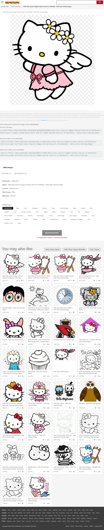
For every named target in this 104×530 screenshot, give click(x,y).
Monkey (76, 513)
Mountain (70, 510)
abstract (63, 212)
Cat (24, 513)
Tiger (93, 513)
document (20, 215)
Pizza (68, 521)
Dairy (14, 521)
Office (78, 518)
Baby (13, 515)
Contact (86, 526)
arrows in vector (26, 212)
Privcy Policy (78, 526)
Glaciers (45, 510)
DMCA (91, 526)
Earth (32, 510)
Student (10, 518)
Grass (49, 510)
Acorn (9, 510)
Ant (9, 513)
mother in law (8, 223)
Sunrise (65, 510)
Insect (67, 513)
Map (53, 518)
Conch (28, 510)
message (7, 219)
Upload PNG (98, 526)
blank (74, 208)
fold (43, 219)
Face (78, 515)
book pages (40, 215)
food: (4, 521)
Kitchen (59, 521)
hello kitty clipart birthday (74, 249)
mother (26, 515)
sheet (26, 219)
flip (91, 208)
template (34, 208)
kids (89, 219)
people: (4, 515)
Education (41, 518)
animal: (4, 513)
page (17, 208)
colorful (30, 215)
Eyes (46, 515)
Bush (79, 510)
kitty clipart (94, 249)
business (84, 215)
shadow (87, 212)
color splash (73, 215)
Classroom (25, 518)
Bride (17, 515)
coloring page (64, 208)
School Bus (48, 518)
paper (53, 208)
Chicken (28, 513)
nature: (4, 510)
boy (65, 515)
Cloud (83, 510)
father (69, 515)
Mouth (73, 515)
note (15, 212)
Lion (72, 513)
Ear (42, 515)
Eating (72, 521)
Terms (72, 526)
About (67, 526)
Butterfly (20, 513)
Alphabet (83, 518)
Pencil (36, 518)
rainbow (17, 219)
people (83, 208)
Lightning (55, 510)
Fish (53, 513)
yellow (45, 212)
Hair (59, 515)
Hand (86, 515)
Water (75, 510)
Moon (60, 510)
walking (50, 515)
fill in (93, 215)
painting (35, 219)
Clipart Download (16, 6)
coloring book (54, 219)
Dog (36, 513)
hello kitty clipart (53, 249)
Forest (91, 510)
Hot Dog (87, 521)
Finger (82, 515)
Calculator (89, 518)
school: (4, 518)
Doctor (38, 515)
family (21, 515)
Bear (12, 513)
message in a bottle (77, 219)
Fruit (33, 521)
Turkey (97, 513)
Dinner (64, 521)
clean (64, 219)
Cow (33, 513)
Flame (40, 510)
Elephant (49, 513)
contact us (44, 120)
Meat (37, 521)
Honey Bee (62, 513)
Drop (87, 510)
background (7, 208)
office (54, 212)
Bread (77, 521)
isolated (6, 212)
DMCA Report (8, 167)
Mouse (81, 513)
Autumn (14, 510)
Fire (36, 510)
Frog (57, 513)
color (25, 208)
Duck (40, 513)
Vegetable (53, 521)
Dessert (19, 521)
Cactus (24, 510)
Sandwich (42, 521)
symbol (44, 208)
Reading (31, 518)
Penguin (89, 513)
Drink (23, 521)
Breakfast (9, 521)
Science (69, 518)
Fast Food (28, 521)
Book (19, 518)
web (71, 212)
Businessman (32, 515)
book (37, 212)
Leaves (19, 510)
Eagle (43, 513)
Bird (16, 513)
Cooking (82, 521)
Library (64, 518)
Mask (9, 515)
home (55, 515)
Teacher (15, 518)
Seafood (48, 521)
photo (19, 223)
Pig (84, 513)
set (79, 212)
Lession (95, 518)
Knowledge (58, 518)
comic (51, 215)
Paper (73, 518)
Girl (62, 515)
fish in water (8, 215)
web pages (61, 215)
